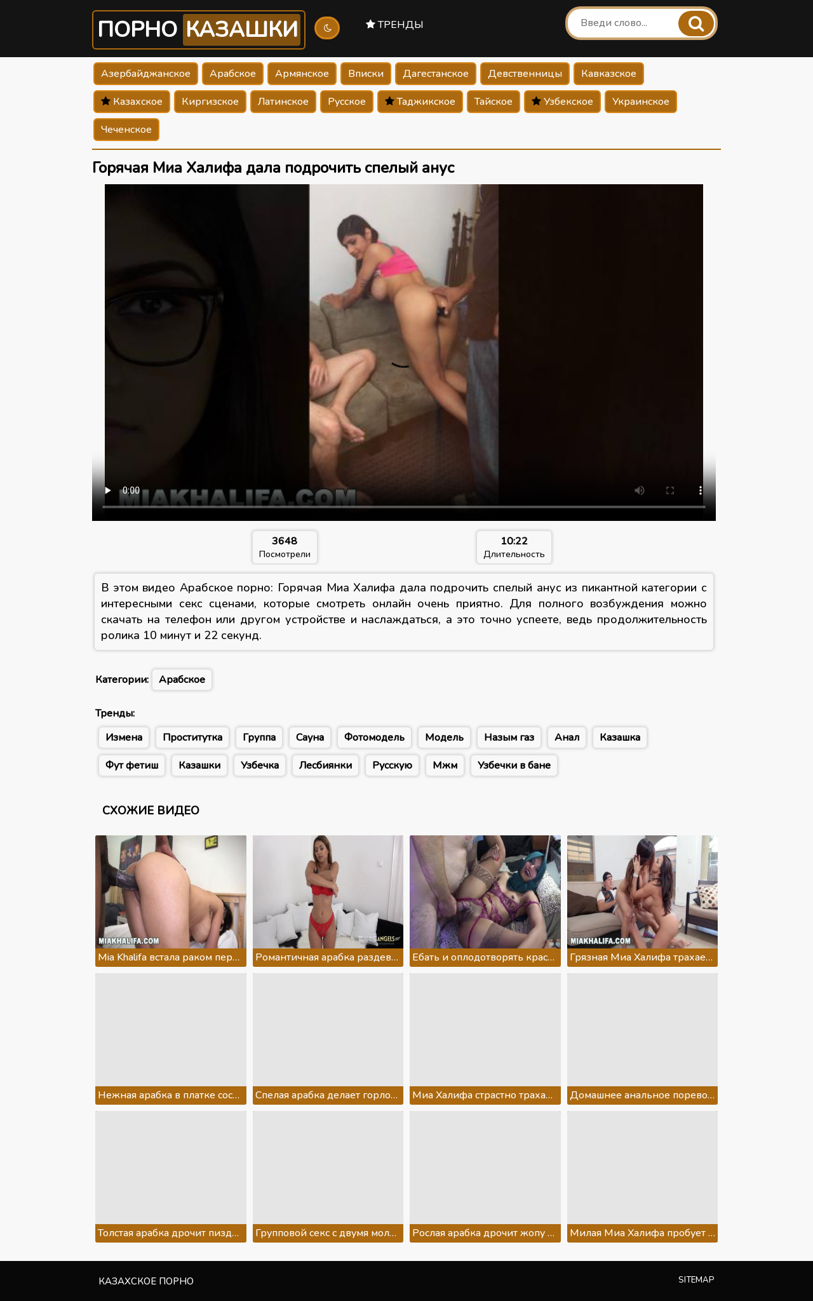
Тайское (493, 102)
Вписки (366, 74)
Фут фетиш (131, 765)
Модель (444, 738)
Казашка (620, 738)
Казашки (199, 765)
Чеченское (126, 130)
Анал (566, 738)
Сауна (310, 738)
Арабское (233, 74)
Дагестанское (436, 74)
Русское (347, 102)
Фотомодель (374, 738)
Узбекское (562, 102)
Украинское (640, 102)
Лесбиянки (325, 765)
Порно (198, 30)
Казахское (132, 102)
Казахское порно (146, 1281)
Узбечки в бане (514, 765)
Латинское (283, 102)
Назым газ (509, 738)
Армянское (302, 74)
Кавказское (608, 74)
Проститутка (192, 738)
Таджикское (420, 102)
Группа (259, 738)
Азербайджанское (146, 74)
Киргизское (210, 102)
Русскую (392, 765)
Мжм (445, 765)
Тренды (395, 25)
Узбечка (260, 765)
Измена (123, 738)
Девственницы (525, 74)
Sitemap (696, 1280)
